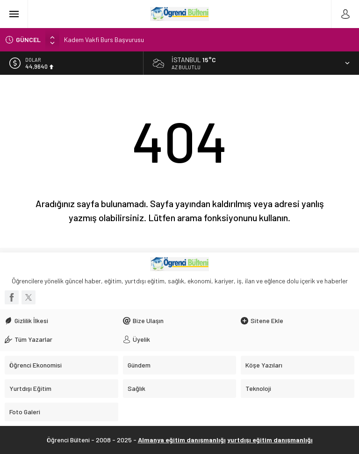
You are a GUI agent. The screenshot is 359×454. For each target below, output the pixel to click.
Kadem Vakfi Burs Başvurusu (104, 39)
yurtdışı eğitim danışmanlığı (270, 440)
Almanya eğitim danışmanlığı (182, 440)
